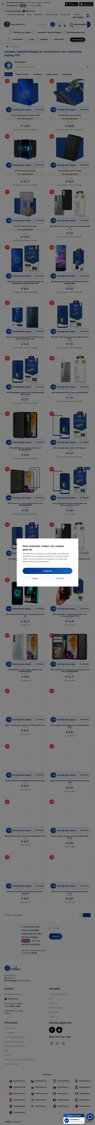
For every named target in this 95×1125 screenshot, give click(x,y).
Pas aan (60, 578)
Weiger (35, 578)
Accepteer (47, 571)
